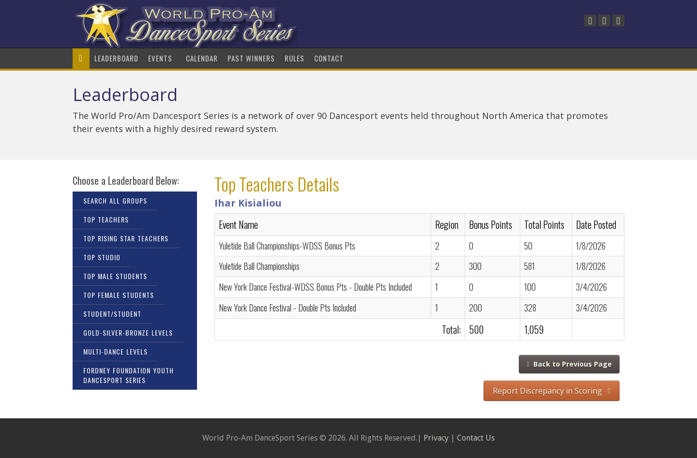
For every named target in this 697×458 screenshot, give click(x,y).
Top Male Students (115, 276)
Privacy (436, 438)
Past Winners (251, 58)
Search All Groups (115, 200)
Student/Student (112, 314)
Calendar (202, 58)
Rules (294, 58)
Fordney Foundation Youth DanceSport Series (128, 375)
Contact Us (476, 438)
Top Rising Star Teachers (125, 238)
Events (162, 58)
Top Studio (102, 257)
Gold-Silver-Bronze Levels (128, 332)
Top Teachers (106, 219)
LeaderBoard (116, 58)
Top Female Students (118, 295)
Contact (329, 58)
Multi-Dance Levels (115, 351)
